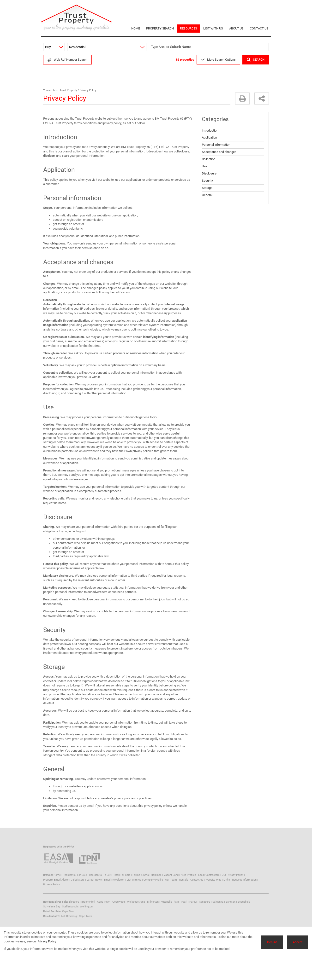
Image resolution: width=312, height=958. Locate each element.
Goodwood (118, 901)
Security (207, 180)
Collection (208, 159)
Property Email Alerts (56, 879)
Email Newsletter (114, 879)
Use (204, 166)
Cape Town (103, 901)
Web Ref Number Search (67, 60)
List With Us (134, 879)
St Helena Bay (51, 906)
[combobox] (209, 47)
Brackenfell (88, 901)
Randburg (204, 901)
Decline (272, 942)
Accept (297, 942)
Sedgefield (244, 901)
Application (209, 137)
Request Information (244, 879)
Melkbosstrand (136, 901)
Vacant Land (171, 875)
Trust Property (68, 90)
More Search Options (218, 59)
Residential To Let (100, 875)
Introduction (210, 130)
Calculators (77, 879)
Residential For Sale (75, 875)
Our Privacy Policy (232, 875)
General (207, 195)
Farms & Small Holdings (147, 875)
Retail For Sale (121, 875)
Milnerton (153, 901)
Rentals (183, 879)
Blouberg (74, 901)
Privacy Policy (51, 884)
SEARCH (255, 60)
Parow (193, 901)
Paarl (184, 901)
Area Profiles (188, 875)
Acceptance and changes (219, 152)
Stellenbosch (70, 906)
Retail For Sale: (52, 911)
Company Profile (153, 879)
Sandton (230, 901)
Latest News (94, 879)
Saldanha (217, 901)
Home (57, 875)
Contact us (196, 879)
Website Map (213, 879)
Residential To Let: (54, 916)
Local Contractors (209, 875)
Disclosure (209, 173)
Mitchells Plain (170, 901)
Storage (207, 188)
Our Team (171, 879)
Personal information (216, 144)
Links (226, 879)
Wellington (86, 906)
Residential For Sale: (55, 901)
